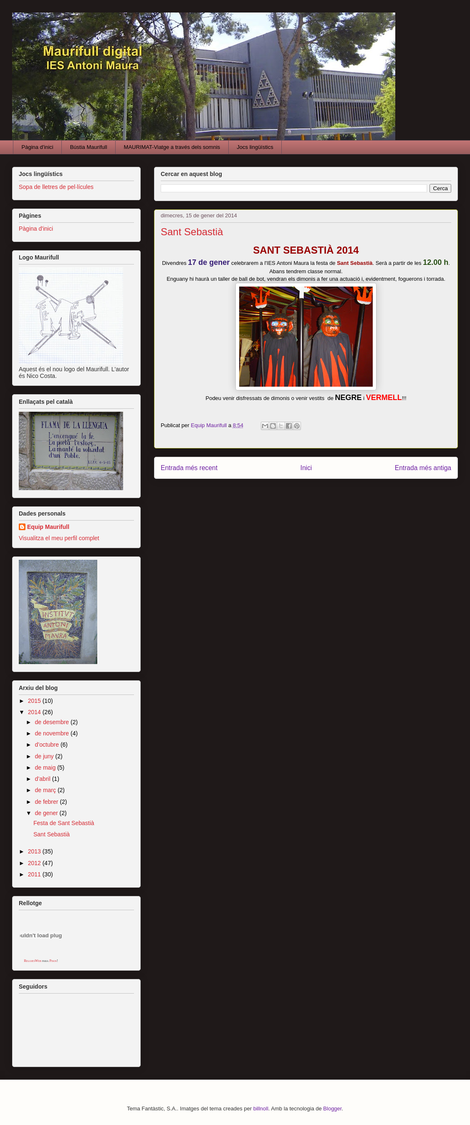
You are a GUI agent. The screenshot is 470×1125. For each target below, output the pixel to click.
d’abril (43, 778)
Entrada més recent (189, 467)
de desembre (53, 722)
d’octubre (47, 744)
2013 (35, 851)
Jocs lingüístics (255, 147)
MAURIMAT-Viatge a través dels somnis (172, 147)
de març (46, 790)
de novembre (53, 733)
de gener (47, 813)
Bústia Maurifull (88, 147)
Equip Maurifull (48, 526)
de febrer (47, 801)
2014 (35, 712)
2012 (35, 863)
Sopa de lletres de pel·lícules (56, 187)
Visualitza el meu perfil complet (59, 538)
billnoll (260, 1108)
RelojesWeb (32, 961)
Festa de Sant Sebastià (63, 823)
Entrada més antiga (423, 467)
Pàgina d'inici (37, 147)
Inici (306, 467)
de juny (45, 756)
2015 (35, 700)
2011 (35, 874)
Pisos (52, 961)
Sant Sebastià (51, 834)
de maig (46, 767)
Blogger (332, 1108)
